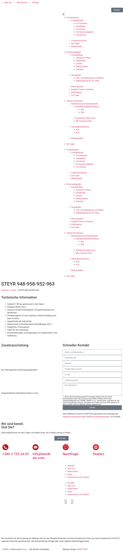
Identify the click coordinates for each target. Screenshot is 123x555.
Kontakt (71, 466)
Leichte (79, 63)
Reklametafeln (77, 138)
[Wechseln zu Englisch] (70, 3)
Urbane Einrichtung (74, 101)
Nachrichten (73, 471)
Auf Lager (75, 43)
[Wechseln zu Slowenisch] (66, 3)
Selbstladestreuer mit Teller (87, 81)
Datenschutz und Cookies (78, 477)
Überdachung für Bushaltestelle (84, 104)
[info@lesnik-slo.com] (36, 447)
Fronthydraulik (72, 18)
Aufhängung (76, 92)
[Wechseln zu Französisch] (79, 3)
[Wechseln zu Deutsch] (75, 3)
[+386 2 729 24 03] (5, 447)
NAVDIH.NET (82, 549)
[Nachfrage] (66, 447)
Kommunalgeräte (73, 52)
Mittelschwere (82, 66)
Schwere (79, 69)
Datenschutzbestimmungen (74, 417)
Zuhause (5, 290)
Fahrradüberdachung (80, 127)
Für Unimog (81, 35)
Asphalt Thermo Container (82, 89)
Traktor (13, 290)
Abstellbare (81, 26)
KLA (77, 129)
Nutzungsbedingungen (100, 417)
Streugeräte (76, 75)
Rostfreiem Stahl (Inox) (85, 118)
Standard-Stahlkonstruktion (87, 107)
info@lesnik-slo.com (42, 456)
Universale (80, 29)
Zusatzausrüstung (79, 40)
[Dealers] (96, 447)
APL (82, 109)
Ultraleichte (81, 61)
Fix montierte (81, 23)
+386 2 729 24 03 (15, 454)
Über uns (71, 468)
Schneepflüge (77, 55)
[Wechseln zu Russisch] (84, 3)
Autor (70, 474)
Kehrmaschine (77, 86)
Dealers (98, 454)
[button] (63, 14)
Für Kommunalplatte (84, 32)
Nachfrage (70, 454)
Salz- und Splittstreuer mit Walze (90, 78)
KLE (77, 132)
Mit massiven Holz (84, 121)
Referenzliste (76, 46)
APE (82, 112)
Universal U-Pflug (83, 58)
